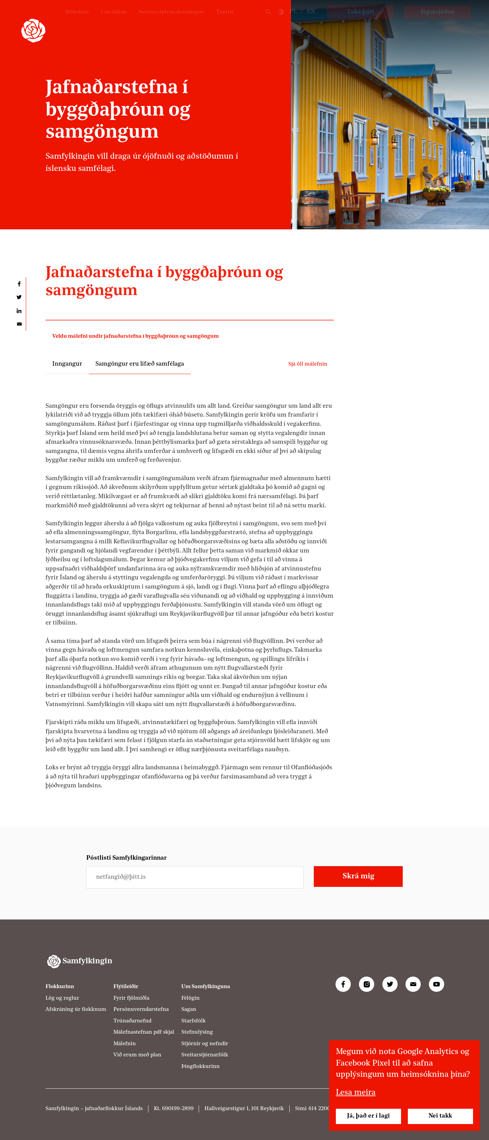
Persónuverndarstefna (141, 1009)
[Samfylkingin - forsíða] (33, 31)
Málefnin (63, 20)
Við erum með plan (137, 1055)
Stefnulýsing (197, 1032)
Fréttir (224, 20)
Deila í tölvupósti (18, 324)
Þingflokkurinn (200, 1066)
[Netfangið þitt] (195, 877)
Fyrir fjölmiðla (131, 998)
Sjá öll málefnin (307, 364)
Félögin (190, 998)
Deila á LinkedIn (18, 310)
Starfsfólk (193, 1021)
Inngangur (67, 364)
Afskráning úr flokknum (76, 1009)
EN (311, 20)
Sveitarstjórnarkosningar (165, 20)
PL (293, 20)
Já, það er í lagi (368, 1116)
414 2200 (319, 1108)
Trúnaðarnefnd (132, 1021)
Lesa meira (356, 1093)
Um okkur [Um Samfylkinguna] (102, 20)
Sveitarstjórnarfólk (204, 1055)
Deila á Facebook (18, 284)
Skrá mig (358, 876)
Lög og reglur (62, 998)
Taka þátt (360, 21)
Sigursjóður (437, 21)
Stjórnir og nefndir (204, 1044)
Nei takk (440, 1116)
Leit (268, 21)
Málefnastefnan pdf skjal (143, 1032)
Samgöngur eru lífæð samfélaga (139, 364)
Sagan (188, 1009)
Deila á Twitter (18, 297)
